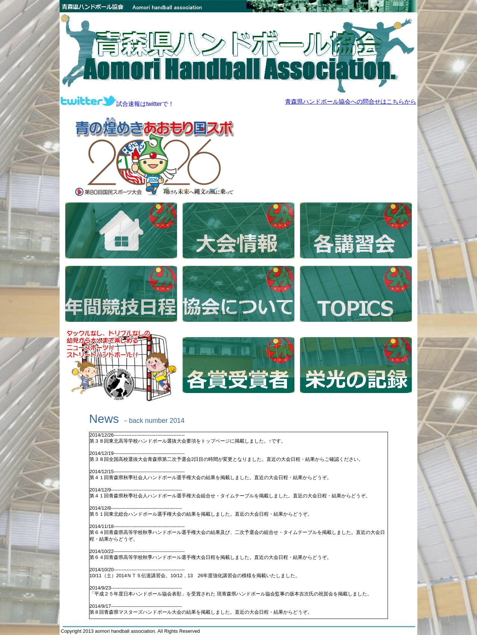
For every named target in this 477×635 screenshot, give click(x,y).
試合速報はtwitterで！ (117, 104)
